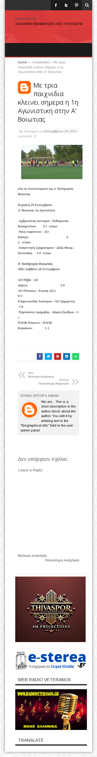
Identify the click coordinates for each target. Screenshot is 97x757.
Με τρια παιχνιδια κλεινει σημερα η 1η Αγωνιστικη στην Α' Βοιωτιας (48, 102)
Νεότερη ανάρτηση (32, 556)
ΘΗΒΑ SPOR (25, 19)
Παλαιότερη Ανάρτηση (62, 560)
